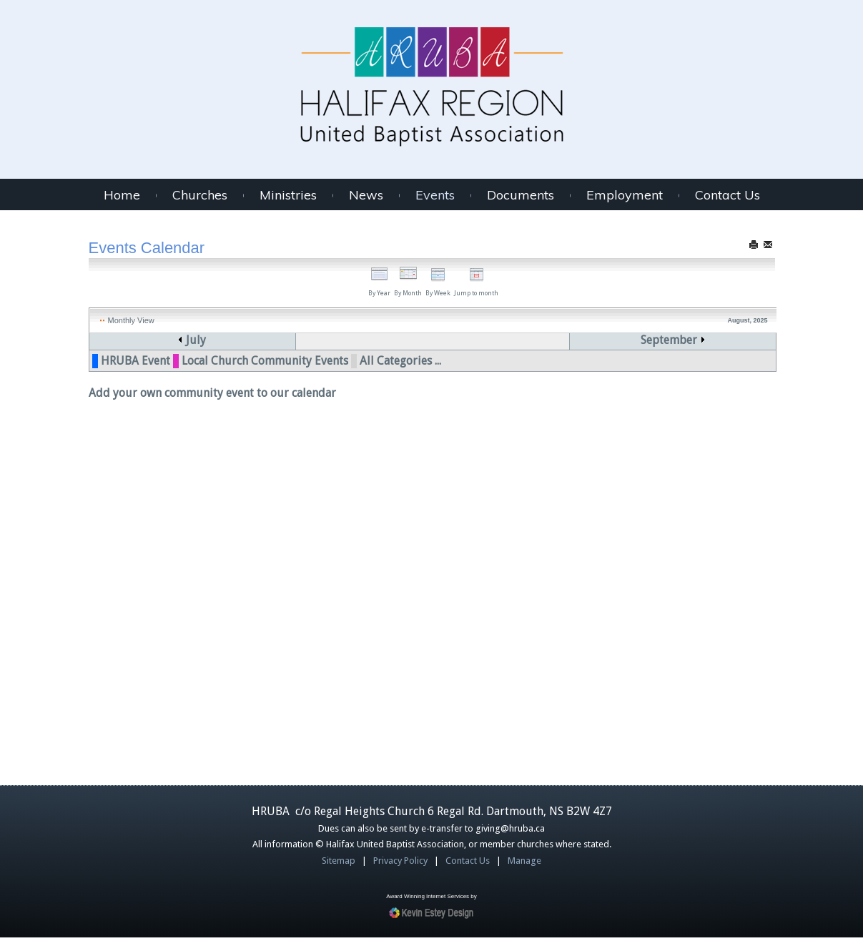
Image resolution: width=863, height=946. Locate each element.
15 (596, 491)
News (366, 195)
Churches (199, 195)
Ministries (288, 195)
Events (435, 195)
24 (118, 607)
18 (213, 549)
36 (97, 664)
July (192, 340)
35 (97, 607)
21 (500, 549)
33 (97, 491)
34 (97, 549)
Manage (524, 869)
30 (692, 607)
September (688, 340)
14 (500, 491)
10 (118, 491)
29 (596, 607)
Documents (520, 195)
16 (692, 491)
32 (97, 433)
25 (213, 607)
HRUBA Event (135, 724)
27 (404, 607)
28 (500, 607)
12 (309, 491)
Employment (624, 195)
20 (404, 549)
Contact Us (727, 195)
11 (213, 491)
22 (596, 549)
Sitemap (338, 869)
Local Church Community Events (265, 724)
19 (309, 549)
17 (118, 549)
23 (692, 549)
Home (122, 195)
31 (97, 375)
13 (404, 491)
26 (309, 607)
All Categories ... (400, 724)
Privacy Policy (400, 869)
